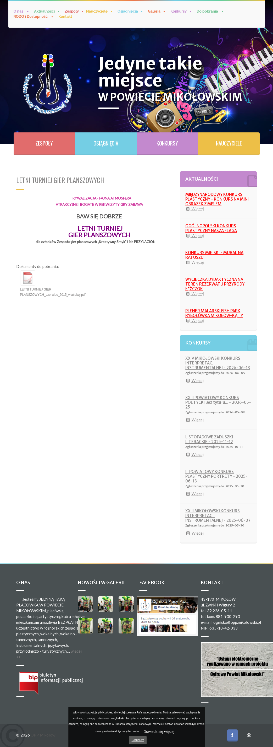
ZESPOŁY (44, 143)
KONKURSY (167, 143)
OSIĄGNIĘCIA (105, 143)
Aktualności (44, 11)
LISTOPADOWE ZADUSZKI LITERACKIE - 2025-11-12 (209, 439)
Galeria (154, 11)
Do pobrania (208, 11)
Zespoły (72, 11)
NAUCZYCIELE (229, 143)
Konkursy (178, 11)
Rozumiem (138, 740)
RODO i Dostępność (31, 16)
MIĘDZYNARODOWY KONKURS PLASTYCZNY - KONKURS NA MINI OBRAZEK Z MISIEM (217, 199)
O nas (19, 11)
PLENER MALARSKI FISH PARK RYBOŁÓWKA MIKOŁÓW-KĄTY (214, 313)
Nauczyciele (97, 11)
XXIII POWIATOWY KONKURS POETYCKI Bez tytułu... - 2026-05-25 (218, 402)
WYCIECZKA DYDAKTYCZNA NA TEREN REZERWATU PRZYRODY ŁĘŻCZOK (214, 284)
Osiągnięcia (128, 11)
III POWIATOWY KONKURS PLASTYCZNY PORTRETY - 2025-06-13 (216, 476)
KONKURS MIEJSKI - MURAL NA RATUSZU (214, 255)
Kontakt (65, 16)
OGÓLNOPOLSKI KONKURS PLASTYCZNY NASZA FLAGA (211, 228)
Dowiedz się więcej (158, 731)
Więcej (194, 209)
